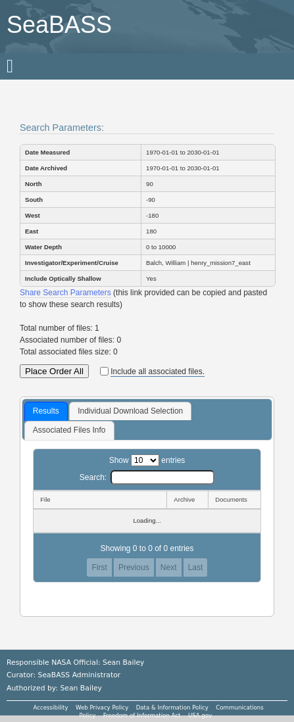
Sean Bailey (80, 688)
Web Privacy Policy (102, 707)
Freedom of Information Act (142, 715)
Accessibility (51, 707)
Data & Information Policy (172, 707)
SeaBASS (59, 24)
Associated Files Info (69, 430)
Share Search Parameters (65, 292)
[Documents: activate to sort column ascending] (234, 500)
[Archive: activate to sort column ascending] (187, 500)
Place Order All (54, 371)
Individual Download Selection (130, 411)
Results (46, 411)
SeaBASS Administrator (79, 675)
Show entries (147, 460)
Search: (147, 477)
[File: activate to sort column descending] (99, 500)
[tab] (46, 411)
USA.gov (200, 715)
